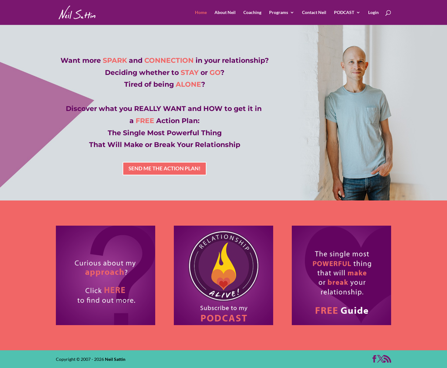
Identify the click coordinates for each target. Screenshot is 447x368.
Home (201, 12)
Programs (278, 12)
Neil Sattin (115, 359)
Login (373, 12)
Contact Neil (314, 12)
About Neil (225, 12)
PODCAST (344, 12)
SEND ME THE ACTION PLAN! (165, 168)
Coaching (252, 12)
